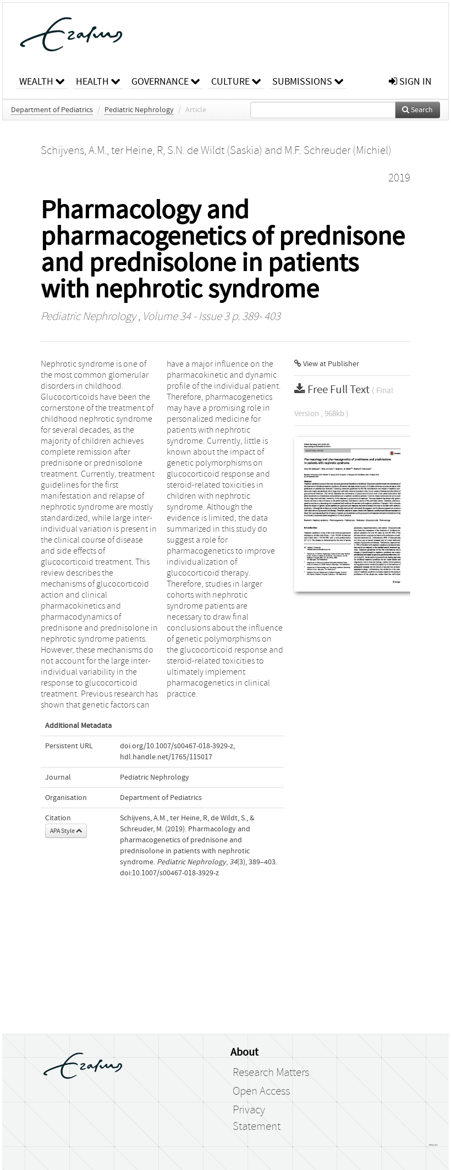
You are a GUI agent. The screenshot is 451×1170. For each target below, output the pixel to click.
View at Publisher (326, 364)
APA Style (66, 831)
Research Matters (271, 1072)
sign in (410, 81)
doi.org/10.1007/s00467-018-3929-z (176, 746)
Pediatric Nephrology (139, 110)
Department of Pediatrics (52, 110)
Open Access (261, 1091)
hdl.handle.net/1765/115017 (166, 757)
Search (417, 110)
